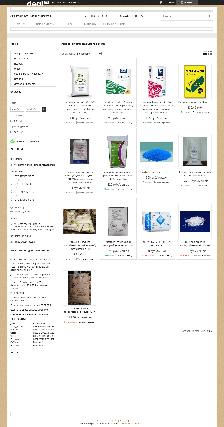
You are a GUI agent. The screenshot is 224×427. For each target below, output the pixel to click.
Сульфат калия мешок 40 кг (192, 102)
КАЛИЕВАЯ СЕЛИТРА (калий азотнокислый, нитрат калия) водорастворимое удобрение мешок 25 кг (118, 107)
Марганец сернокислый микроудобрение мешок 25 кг (118, 244)
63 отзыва (169, 2)
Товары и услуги (43, 24)
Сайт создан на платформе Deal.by (112, 420)
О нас (69, 24)
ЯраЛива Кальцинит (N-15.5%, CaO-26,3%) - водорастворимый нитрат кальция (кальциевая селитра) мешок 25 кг (156, 107)
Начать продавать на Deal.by (65, 2)
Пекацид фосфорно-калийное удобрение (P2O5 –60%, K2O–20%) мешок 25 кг (118, 175)
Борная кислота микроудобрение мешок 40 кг (79, 310)
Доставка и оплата (113, 24)
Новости (18, 63)
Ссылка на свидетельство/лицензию (29, 309)
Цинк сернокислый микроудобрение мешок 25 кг (195, 244)
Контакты (90, 24)
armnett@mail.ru (22, 211)
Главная (21, 24)
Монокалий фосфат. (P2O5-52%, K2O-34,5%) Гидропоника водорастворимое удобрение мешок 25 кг (80, 107)
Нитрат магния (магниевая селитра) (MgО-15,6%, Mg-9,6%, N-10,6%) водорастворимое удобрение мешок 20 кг (79, 177)
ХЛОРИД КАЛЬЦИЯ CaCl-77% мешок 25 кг (156, 244)
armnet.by (19, 207)
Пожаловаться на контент (132, 423)
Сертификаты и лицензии (28, 73)
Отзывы (18, 78)
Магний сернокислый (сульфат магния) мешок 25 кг (195, 174)
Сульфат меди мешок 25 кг (154, 172)
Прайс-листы (21, 58)
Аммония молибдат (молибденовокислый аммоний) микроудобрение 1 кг (80, 245)
